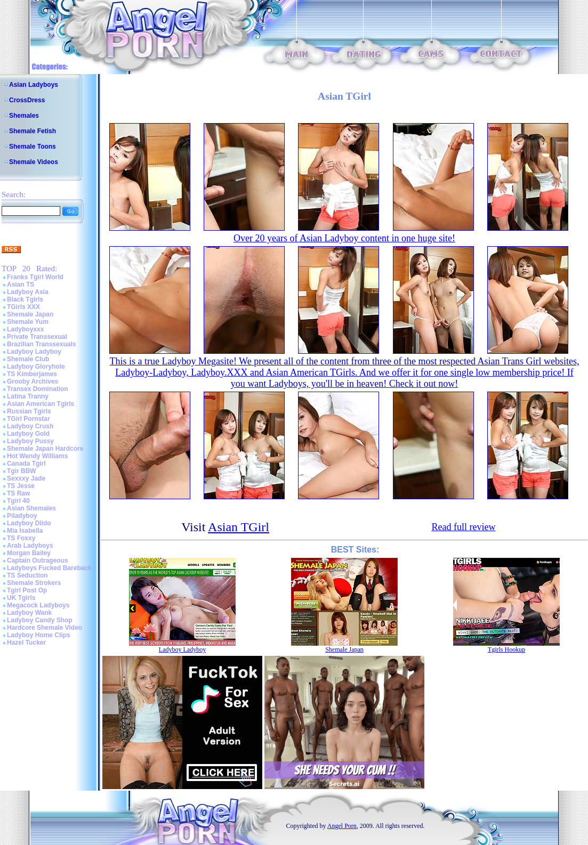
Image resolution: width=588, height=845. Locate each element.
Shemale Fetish (32, 131)
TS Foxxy (21, 538)
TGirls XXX (23, 307)
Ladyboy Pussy (30, 441)
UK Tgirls (21, 598)
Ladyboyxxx (25, 329)
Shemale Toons (32, 146)
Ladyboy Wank (29, 612)
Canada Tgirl (26, 463)
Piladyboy (22, 515)
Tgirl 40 (18, 501)
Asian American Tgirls (40, 404)
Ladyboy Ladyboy (34, 351)
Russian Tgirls (29, 411)
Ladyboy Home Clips (38, 635)
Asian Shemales (31, 508)
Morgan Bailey (29, 553)
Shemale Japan (30, 314)
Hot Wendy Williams (37, 456)
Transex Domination (37, 389)
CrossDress (27, 100)
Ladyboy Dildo (29, 523)
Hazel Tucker (26, 642)
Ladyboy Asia (28, 292)
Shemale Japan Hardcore (45, 448)
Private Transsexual (37, 336)
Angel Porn (342, 826)
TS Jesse (21, 486)
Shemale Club (28, 359)
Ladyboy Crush (30, 426)
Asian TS (20, 284)
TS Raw (18, 493)
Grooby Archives (32, 381)
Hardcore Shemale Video (44, 627)
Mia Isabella (25, 530)
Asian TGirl (238, 527)
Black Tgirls (25, 299)
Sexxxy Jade (26, 478)
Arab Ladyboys (30, 545)
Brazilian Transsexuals (41, 344)
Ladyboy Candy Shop (40, 620)
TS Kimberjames (32, 374)
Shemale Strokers (34, 583)
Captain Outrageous (37, 560)
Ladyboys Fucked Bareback (49, 568)
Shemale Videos (33, 162)
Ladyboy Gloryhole (36, 366)
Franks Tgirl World (35, 277)
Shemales (24, 115)
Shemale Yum (28, 322)
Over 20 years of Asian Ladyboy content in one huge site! (344, 238)
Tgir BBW (21, 471)
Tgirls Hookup (506, 649)
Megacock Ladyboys (38, 605)
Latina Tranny (28, 396)
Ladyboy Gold (28, 433)
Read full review (463, 527)
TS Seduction (27, 575)
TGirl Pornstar (28, 419)
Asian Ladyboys (33, 84)
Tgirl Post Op (27, 590)
